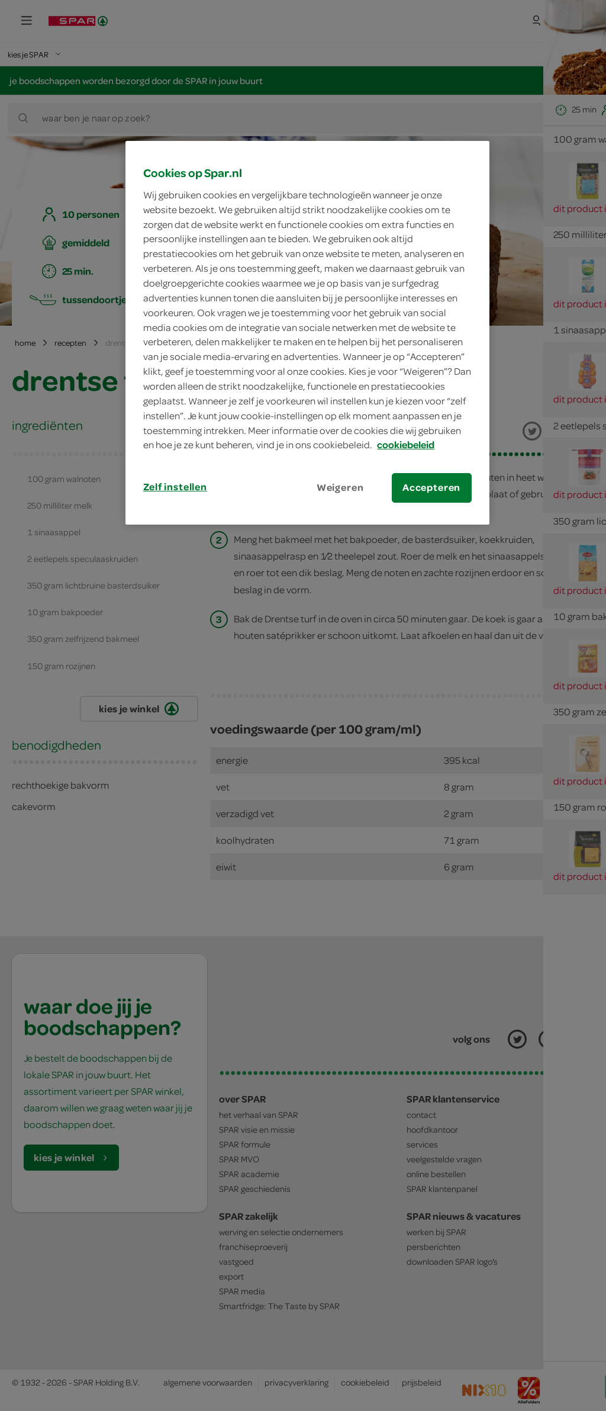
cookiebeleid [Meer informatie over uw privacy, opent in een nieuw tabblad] (405, 444)
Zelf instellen (175, 486)
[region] (307, 332)
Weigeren (340, 487)
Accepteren (431, 487)
